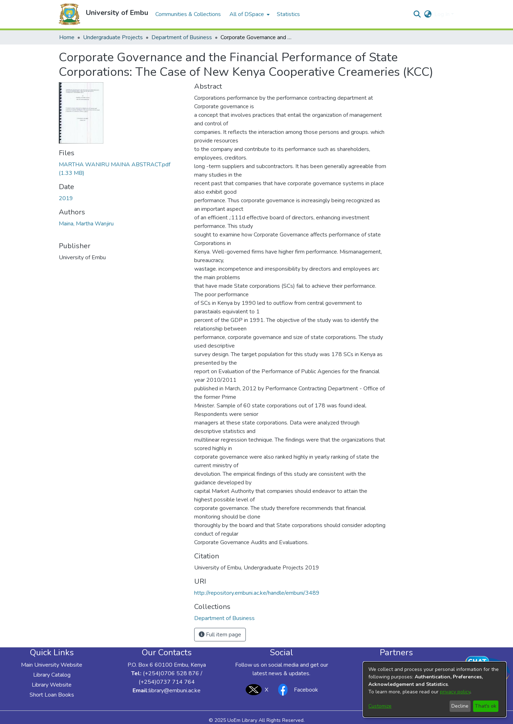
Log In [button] (442, 14)
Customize (380, 706)
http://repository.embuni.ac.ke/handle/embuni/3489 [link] (257, 593)
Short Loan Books (52, 695)
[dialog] (434, 689)
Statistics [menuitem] (288, 14)
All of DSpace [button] (246, 14)
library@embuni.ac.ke (175, 690)
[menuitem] (249, 14)
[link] (224, 618)
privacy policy (455, 691)
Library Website (52, 685)
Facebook (296, 689)
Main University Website (51, 665)
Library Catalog (52, 675)
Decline (459, 706)
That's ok (485, 706)
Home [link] (66, 37)
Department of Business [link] (181, 37)
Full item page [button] (220, 635)
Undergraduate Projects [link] (113, 37)
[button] (69, 14)
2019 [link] (66, 198)
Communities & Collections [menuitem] (188, 14)
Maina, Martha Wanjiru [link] (86, 224)
